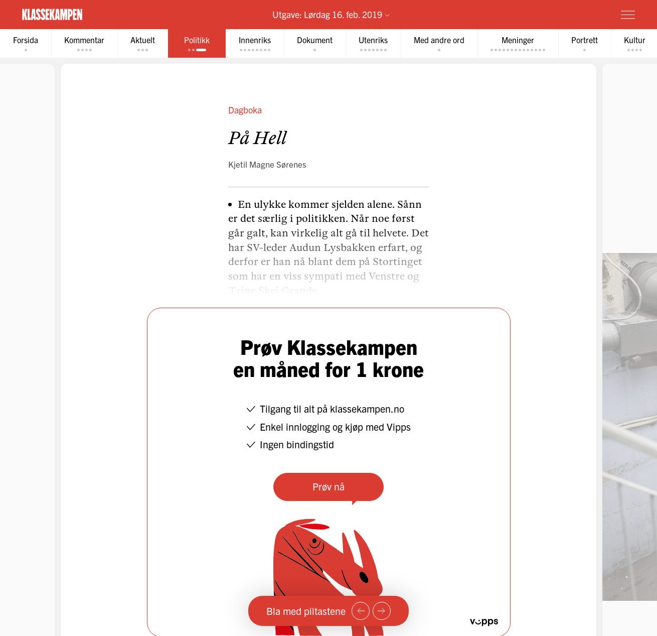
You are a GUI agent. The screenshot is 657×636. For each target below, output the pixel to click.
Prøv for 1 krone (568, 14)
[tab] (25, 43)
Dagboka (245, 109)
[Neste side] (382, 611)
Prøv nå (328, 486)
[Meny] (628, 14)
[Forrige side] (361, 611)
